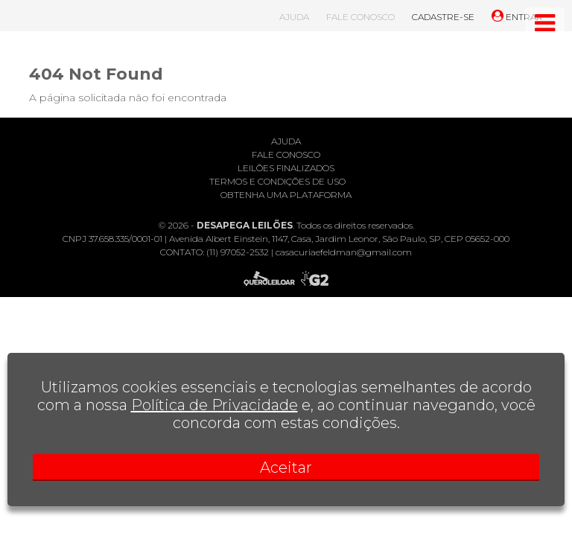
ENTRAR (517, 16)
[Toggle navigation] (545, 23)
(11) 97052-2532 (237, 252)
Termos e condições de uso (277, 181)
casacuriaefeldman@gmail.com (344, 252)
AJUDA (294, 16)
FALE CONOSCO (360, 16)
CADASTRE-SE (443, 16)
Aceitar (286, 467)
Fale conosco (286, 154)
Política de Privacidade (214, 405)
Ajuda (286, 141)
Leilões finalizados (286, 167)
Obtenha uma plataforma (286, 194)
